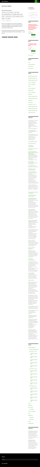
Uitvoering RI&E (31, 306)
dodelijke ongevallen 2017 (32, 78)
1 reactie (9, 20)
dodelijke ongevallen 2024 (32, 106)
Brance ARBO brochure (32, 165)
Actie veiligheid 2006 (32, 130)
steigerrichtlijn (30, 280)
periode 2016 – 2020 (32, 368)
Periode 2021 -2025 (31, 112)
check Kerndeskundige (32, 171)
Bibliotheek (30, 94)
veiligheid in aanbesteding (32, 319)
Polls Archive (30, 55)
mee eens (30, 32)
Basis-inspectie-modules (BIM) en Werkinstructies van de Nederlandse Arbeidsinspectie (33, 153)
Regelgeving (30, 100)
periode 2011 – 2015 (31, 104)
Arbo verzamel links (31, 143)
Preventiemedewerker (32, 261)
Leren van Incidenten (31, 229)
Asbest (29, 403)
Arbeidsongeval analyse (32, 141)
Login (29, 62)
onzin (30, 31)
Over (29, 413)
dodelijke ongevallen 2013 (32, 96)
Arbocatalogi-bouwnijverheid (31, 146)
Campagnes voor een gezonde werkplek (31, 169)
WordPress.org (31, 68)
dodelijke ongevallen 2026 (32, 110)
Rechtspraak (31, 419)
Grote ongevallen (31, 209)
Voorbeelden (31, 409)
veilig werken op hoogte (32, 315)
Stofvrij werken (31, 282)
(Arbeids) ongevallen (31, 347)
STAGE (29, 86)
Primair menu (38, 1)
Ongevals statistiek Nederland (31, 248)
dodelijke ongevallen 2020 (32, 80)
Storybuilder (30, 295)
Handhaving (30, 102)
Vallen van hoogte (31, 310)
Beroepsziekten (31, 161)
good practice (30, 407)
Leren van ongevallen (32, 82)
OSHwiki (29, 250)
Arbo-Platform (5, 1)
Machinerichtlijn (31, 240)
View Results (33, 36)
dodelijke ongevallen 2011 (32, 76)
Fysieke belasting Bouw (32, 195)
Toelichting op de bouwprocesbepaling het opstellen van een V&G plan (12, 15)
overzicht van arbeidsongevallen (31, 259)
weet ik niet (31, 33)
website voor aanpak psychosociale (31, 330)
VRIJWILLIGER (30, 90)
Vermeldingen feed (31, 64)
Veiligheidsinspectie (31, 440)
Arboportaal (30, 148)
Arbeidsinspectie (31, 134)
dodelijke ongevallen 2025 (32, 108)
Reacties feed (30, 66)
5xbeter (29, 120)
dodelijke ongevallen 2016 (32, 98)
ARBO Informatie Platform (7, 10)
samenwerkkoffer (31, 273)
